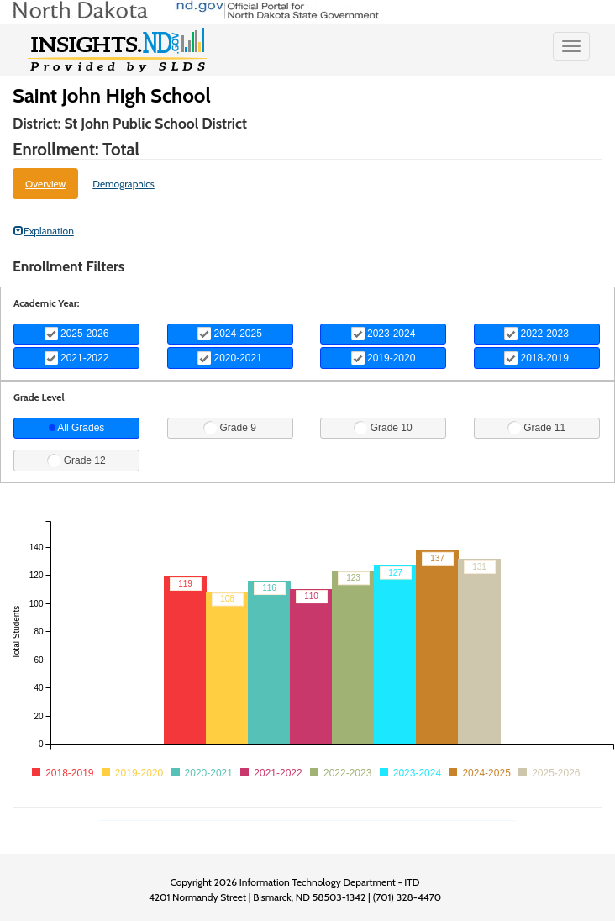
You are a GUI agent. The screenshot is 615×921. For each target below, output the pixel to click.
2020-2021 (229, 358)
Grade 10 (383, 427)
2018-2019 (536, 358)
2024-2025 (229, 333)
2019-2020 (383, 358)
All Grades (77, 428)
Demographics (123, 183)
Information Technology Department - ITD (329, 882)
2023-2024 (383, 333)
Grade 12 (76, 460)
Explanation (43, 230)
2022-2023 (536, 333)
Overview (45, 183)
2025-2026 (77, 333)
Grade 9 (229, 427)
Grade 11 (536, 427)
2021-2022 (77, 358)
